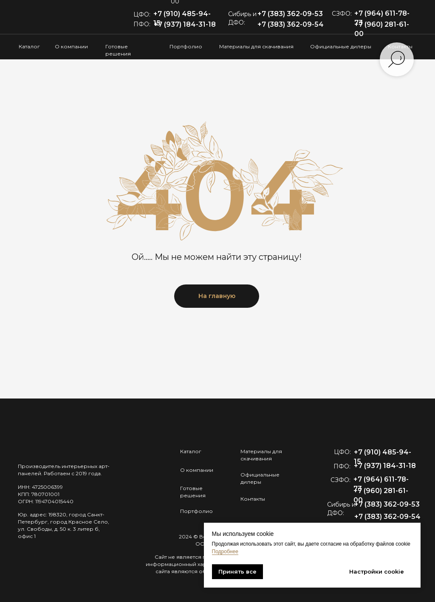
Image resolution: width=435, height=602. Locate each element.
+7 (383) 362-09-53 (290, 14)
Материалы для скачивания (256, 46)
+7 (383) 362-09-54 (290, 24)
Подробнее (225, 552)
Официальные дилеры (340, 46)
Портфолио (185, 46)
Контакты (252, 499)
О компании (71, 46)
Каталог (29, 46)
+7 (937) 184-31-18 (185, 24)
